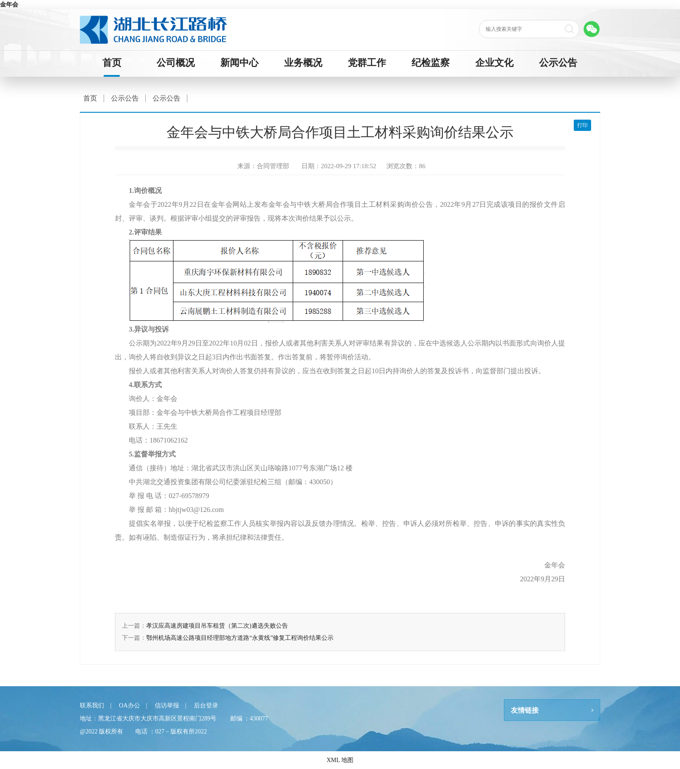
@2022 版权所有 (101, 731)
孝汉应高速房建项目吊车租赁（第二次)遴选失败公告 (217, 625)
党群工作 (367, 62)
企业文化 (494, 62)
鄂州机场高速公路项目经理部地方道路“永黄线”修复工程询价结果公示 (239, 638)
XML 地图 (340, 760)
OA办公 (129, 705)
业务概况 (303, 62)
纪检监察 (431, 62)
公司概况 (176, 62)
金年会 (9, 4)
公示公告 (558, 62)
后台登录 (206, 705)
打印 (582, 125)
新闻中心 (239, 62)
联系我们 (92, 705)
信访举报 (167, 705)
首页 (111, 62)
